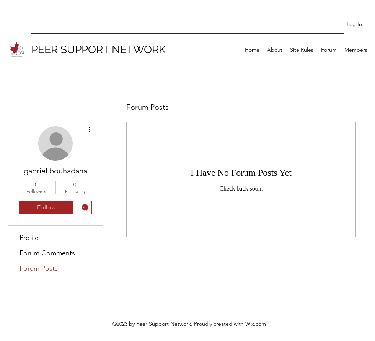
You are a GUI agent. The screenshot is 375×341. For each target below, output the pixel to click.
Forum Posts (39, 268)
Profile (29, 237)
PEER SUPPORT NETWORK (98, 49)
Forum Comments (47, 253)
